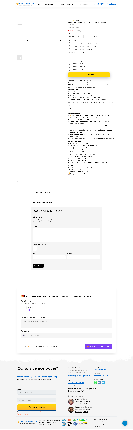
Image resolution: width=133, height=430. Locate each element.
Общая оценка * (38, 217)
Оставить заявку (37, 408)
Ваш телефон (26, 331)
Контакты (70, 4)
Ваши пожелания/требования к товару (36, 317)
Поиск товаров (83, 4)
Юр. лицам (60, 4)
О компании (49, 4)
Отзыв (35, 226)
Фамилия (70, 253)
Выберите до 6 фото (40, 244)
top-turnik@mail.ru (82, 377)
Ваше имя (20, 390)
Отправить (38, 265)
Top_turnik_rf (100, 371)
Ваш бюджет (26, 301)
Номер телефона (22, 398)
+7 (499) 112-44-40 (106, 4)
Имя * (35, 253)
